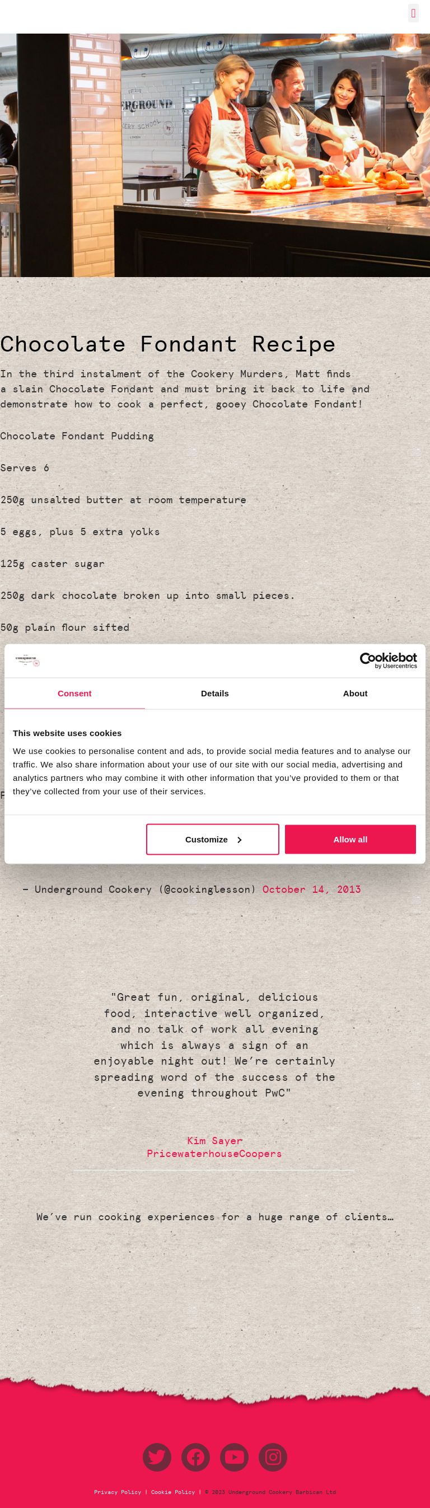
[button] (413, 13)
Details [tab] (215, 693)
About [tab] (355, 693)
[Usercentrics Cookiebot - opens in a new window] (368, 661)
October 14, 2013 (312, 889)
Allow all (350, 839)
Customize (213, 839)
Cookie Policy (173, 1492)
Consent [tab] (75, 693)
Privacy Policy (119, 1492)
